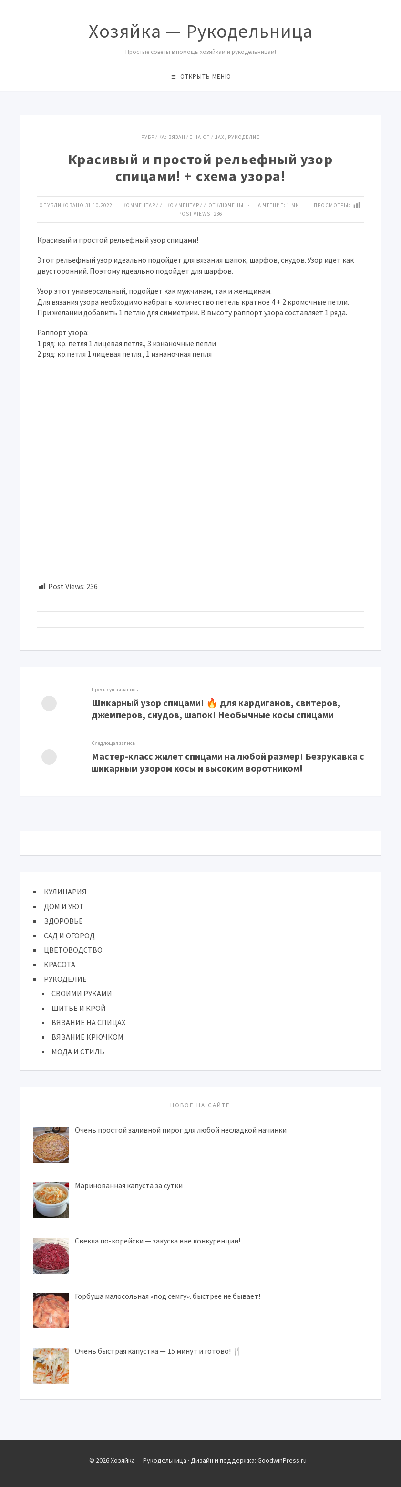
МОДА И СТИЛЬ (77, 1051)
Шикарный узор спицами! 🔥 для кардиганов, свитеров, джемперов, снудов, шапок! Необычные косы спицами (216, 709)
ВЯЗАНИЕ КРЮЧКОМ (87, 1036)
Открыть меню (205, 77)
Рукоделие (244, 137)
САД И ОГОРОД (69, 935)
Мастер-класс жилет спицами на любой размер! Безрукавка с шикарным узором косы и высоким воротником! (228, 762)
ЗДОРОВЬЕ (63, 920)
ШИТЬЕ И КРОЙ (78, 1008)
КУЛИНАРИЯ (65, 891)
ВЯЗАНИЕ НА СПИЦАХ (196, 137)
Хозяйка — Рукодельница (201, 31)
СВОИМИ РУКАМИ (81, 993)
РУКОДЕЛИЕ (65, 979)
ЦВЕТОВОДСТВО (73, 950)
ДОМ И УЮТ (64, 906)
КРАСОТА (59, 964)
